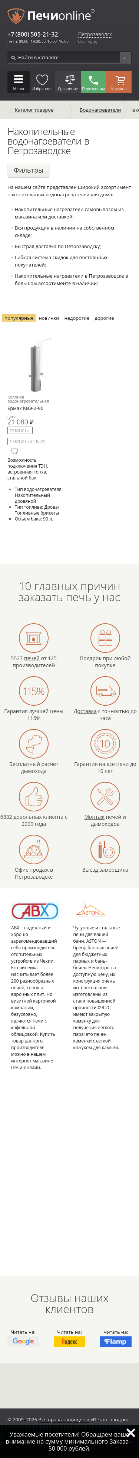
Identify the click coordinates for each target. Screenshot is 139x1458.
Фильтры (28, 170)
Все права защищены (64, 1419)
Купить (22, 430)
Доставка (85, 711)
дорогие (104, 318)
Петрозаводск (95, 34)
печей (32, 658)
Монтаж (94, 816)
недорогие (77, 318)
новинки (49, 318)
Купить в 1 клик (30, 441)
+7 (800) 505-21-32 (32, 34)
